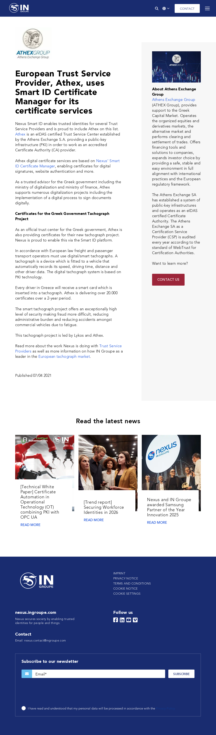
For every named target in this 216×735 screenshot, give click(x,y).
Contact (187, 8)
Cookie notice (125, 588)
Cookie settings (126, 593)
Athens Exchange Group (173, 100)
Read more (30, 525)
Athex (20, 134)
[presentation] (54, 692)
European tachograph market (64, 357)
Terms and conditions (132, 583)
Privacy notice (125, 578)
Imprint (119, 573)
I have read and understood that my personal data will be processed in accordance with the (101, 708)
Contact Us (168, 280)
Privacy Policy (165, 708)
